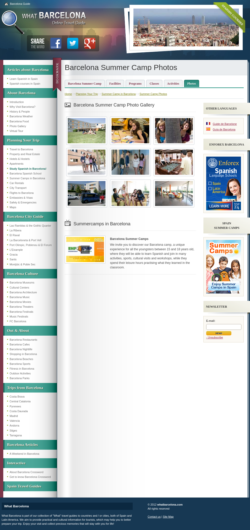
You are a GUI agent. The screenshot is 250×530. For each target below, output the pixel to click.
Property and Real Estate (25, 154)
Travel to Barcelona (21, 149)
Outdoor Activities (20, 373)
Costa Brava (17, 396)
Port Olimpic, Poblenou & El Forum (31, 244)
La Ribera (15, 230)
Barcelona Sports (20, 363)
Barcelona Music (20, 297)
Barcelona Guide (20, 3)
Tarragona (16, 435)
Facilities (115, 83)
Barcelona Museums (22, 282)
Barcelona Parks (19, 378)
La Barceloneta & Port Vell (25, 240)
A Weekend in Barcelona (24, 453)
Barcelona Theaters (21, 306)
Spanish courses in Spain (25, 83)
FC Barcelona (18, 321)
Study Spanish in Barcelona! (28, 168)
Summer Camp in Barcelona (118, 93)
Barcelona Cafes (20, 344)
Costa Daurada (19, 411)
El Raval (15, 235)
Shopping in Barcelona (23, 354)
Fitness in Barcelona (22, 368)
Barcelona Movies (20, 301)
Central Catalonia (20, 401)
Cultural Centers (19, 287)
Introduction (17, 101)
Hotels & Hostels (20, 158)
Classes (154, 83)
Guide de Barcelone (225, 123)
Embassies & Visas (21, 197)
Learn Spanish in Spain (24, 78)
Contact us (154, 516)
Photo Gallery (18, 126)
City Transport (18, 187)
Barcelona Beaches (21, 359)
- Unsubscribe (214, 337)
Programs (135, 83)
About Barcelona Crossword (26, 472)
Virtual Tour (16, 130)
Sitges (13, 430)
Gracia (14, 254)
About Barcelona (21, 93)
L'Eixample (16, 249)
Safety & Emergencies (23, 202)
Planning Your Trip (23, 140)
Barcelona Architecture (23, 292)
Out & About (18, 330)
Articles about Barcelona (28, 69)
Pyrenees (15, 406)
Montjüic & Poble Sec (22, 264)
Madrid (14, 415)
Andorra (14, 425)
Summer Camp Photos (153, 93)
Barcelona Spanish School (26, 173)
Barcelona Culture (22, 273)
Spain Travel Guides (24, 486)
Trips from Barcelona (25, 387)
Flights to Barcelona (21, 192)
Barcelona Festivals (21, 311)
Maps (13, 207)
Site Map (168, 516)
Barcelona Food (19, 121)
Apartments (16, 163)
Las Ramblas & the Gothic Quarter (30, 225)
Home (68, 93)
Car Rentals (17, 183)
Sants (13, 259)
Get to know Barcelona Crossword (30, 476)
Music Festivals (19, 316)
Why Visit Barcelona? (22, 106)
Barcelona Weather (21, 116)
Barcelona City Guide (25, 216)
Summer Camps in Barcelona (27, 178)
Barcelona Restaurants (23, 339)
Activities (173, 83)
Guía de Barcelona (224, 129)
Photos (191, 83)
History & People (20, 111)
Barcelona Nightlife (21, 349)
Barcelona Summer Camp (84, 83)
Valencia (15, 420)
